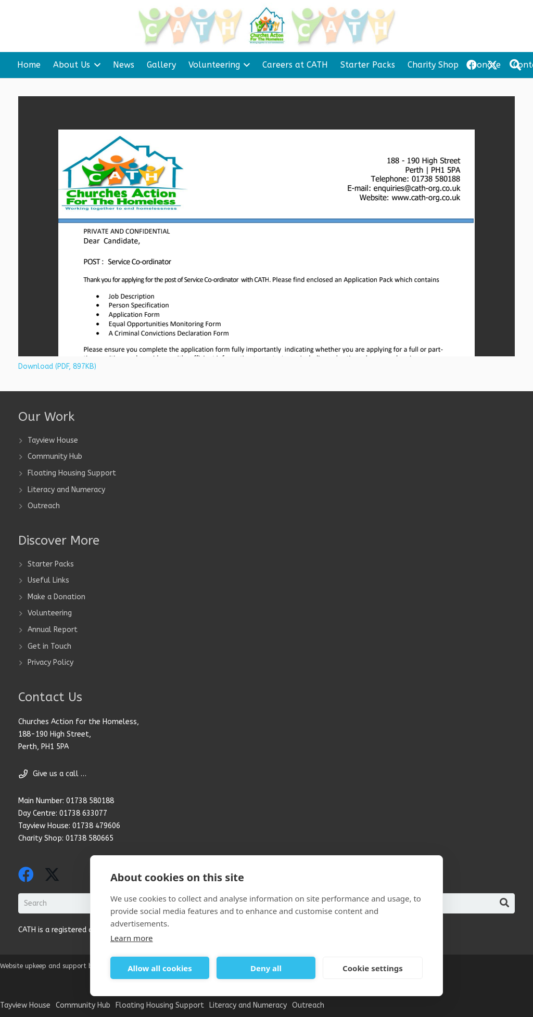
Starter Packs (51, 564)
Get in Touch (49, 646)
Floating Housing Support (72, 473)
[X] (52, 875)
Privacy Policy (50, 662)
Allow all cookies (160, 968)
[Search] (504, 903)
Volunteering (50, 613)
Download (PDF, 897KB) (57, 366)
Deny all (266, 968)
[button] (95, 65)
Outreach (44, 505)
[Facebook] (26, 874)
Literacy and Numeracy (66, 489)
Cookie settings (372, 968)
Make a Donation (56, 597)
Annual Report (53, 629)
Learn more (131, 938)
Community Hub (55, 456)
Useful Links (48, 580)
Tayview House (53, 440)
